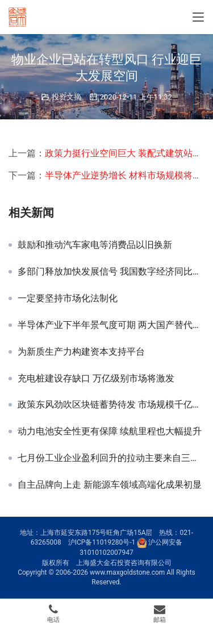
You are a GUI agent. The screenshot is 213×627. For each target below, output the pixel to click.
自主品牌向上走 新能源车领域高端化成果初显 (110, 485)
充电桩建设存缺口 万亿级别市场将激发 (96, 378)
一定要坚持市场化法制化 (68, 298)
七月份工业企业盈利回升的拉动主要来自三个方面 (111, 458)
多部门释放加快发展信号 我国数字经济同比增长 (111, 272)
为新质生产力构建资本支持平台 (81, 352)
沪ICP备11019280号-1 (102, 543)
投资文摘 (66, 97)
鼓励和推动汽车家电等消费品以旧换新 (95, 245)
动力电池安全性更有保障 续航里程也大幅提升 (110, 431)
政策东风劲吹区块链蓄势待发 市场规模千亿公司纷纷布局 (111, 405)
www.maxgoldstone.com (127, 572)
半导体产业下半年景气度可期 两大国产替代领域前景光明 (111, 325)
